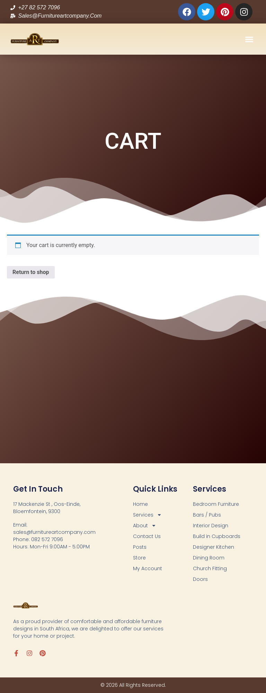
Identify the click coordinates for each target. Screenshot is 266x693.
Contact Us (147, 536)
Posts (140, 547)
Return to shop (30, 272)
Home (140, 504)
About (144, 525)
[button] (249, 39)
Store (139, 557)
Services (147, 515)
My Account (147, 568)
